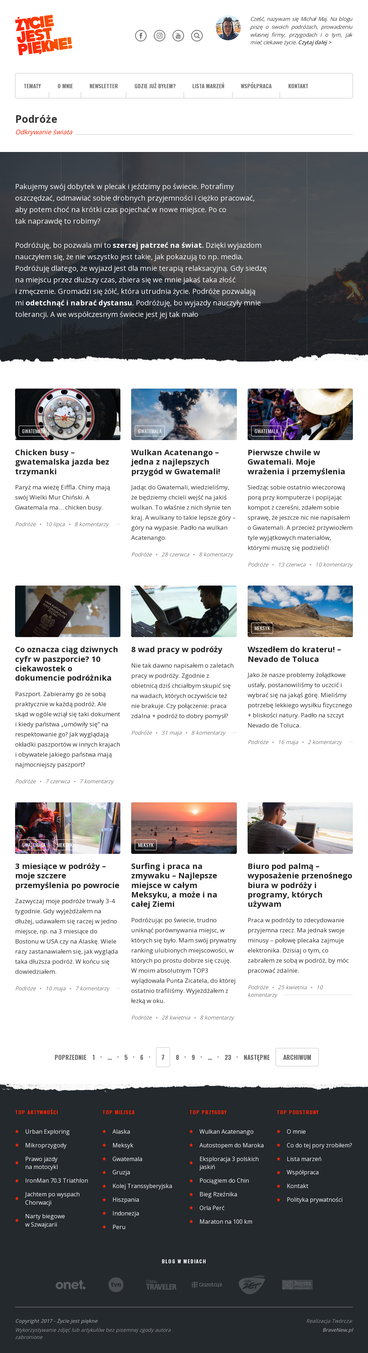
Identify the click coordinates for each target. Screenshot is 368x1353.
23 (228, 1057)
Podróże (25, 524)
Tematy (32, 86)
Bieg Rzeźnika (218, 1194)
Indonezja (125, 1213)
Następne (257, 1057)
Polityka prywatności (314, 1200)
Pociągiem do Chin (224, 1180)
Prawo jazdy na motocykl (41, 1163)
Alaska (121, 1131)
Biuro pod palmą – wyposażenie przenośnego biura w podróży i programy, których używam (300, 884)
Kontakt (298, 86)
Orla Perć (212, 1208)
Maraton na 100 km (225, 1222)
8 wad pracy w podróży (176, 649)
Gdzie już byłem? (155, 86)
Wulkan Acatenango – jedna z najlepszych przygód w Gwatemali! (175, 461)
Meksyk (262, 628)
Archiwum (297, 1057)
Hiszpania (125, 1200)
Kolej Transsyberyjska (142, 1186)
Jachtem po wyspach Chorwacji (52, 1198)
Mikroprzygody (45, 1145)
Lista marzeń (208, 86)
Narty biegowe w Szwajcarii (45, 1220)
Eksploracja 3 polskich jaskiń (229, 1163)
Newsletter (103, 86)
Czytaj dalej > (314, 42)
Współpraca (256, 86)
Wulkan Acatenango (226, 1131)
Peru (118, 1227)
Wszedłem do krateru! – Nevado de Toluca (294, 654)
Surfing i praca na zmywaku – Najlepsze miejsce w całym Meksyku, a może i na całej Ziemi (174, 884)
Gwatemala (34, 431)
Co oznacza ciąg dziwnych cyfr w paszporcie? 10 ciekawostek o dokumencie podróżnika (66, 663)
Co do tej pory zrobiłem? (319, 1145)
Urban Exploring (47, 1131)
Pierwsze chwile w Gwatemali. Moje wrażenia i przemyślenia (296, 461)
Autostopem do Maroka (231, 1145)
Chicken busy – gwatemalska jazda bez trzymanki (62, 461)
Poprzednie (71, 1057)
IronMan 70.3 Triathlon (56, 1180)
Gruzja (121, 1172)
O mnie (65, 86)
